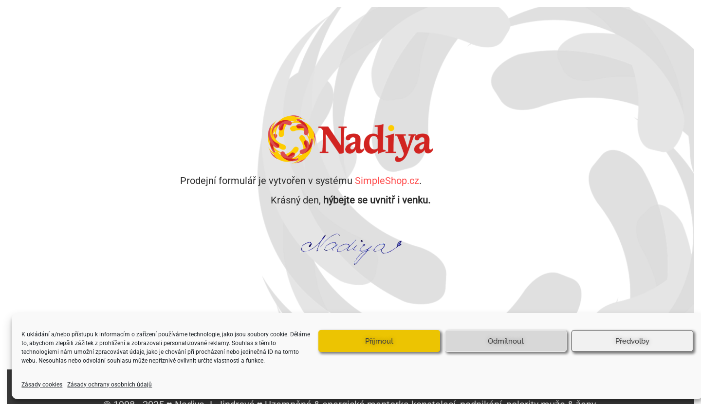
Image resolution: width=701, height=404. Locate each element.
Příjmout (379, 341)
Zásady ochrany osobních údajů (109, 384)
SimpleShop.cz (387, 180)
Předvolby (632, 341)
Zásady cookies (41, 384)
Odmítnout (506, 341)
